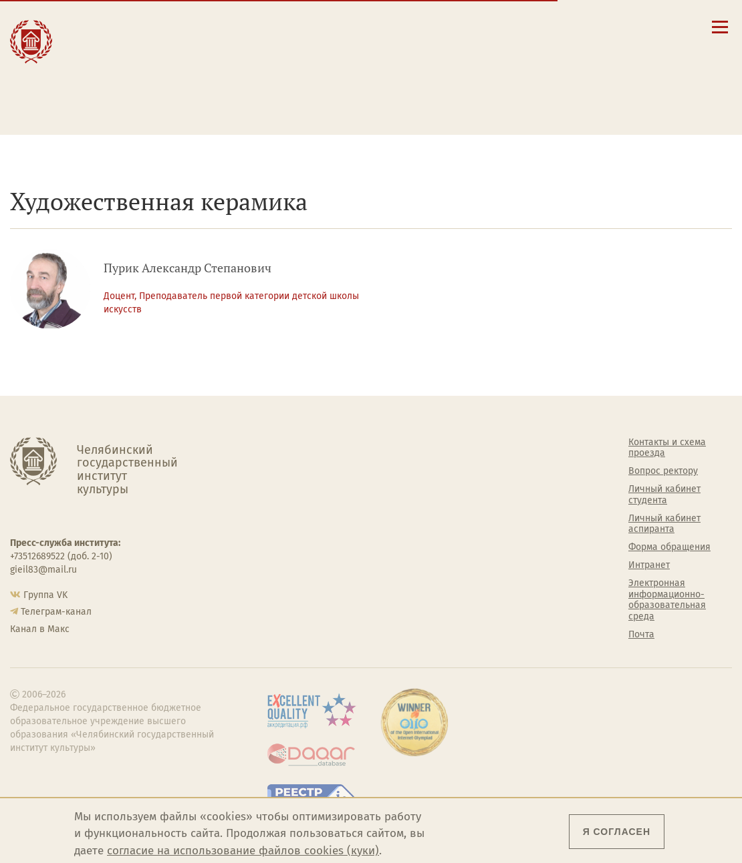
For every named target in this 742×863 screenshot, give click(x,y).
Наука (89, 54)
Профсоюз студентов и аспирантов (493, 531)
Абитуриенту (233, 25)
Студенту (223, 39)
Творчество (107, 68)
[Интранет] (636, 26)
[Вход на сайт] (655, 26)
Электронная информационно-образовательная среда (449, 102)
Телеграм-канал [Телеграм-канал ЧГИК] (56, 611)
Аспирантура (285, 532)
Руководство (285, 460)
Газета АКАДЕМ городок (495, 572)
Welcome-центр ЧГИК (490, 460)
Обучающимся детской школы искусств (243, 92)
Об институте (286, 442)
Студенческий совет (487, 554)
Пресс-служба (288, 567)
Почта (641, 634)
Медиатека (281, 549)
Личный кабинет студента (438, 72)
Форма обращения (669, 547)
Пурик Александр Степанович (187, 268)
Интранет (649, 565)
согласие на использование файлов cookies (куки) (243, 851)
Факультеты (283, 496)
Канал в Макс (40, 629)
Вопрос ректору (663, 471)
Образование (110, 39)
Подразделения (292, 478)
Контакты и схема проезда (439, 46)
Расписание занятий (426, 59)
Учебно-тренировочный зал (487, 484)
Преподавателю (242, 68)
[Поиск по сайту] (598, 26)
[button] (579, 26)
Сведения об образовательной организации (449, 29)
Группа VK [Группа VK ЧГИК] (45, 595)
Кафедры (277, 514)
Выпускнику (232, 54)
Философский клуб (485, 507)
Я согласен (616, 831)
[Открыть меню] (720, 34)
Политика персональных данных (492, 596)
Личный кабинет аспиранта (441, 84)
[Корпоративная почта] (616, 26)
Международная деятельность (120, 87)
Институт (100, 25)
